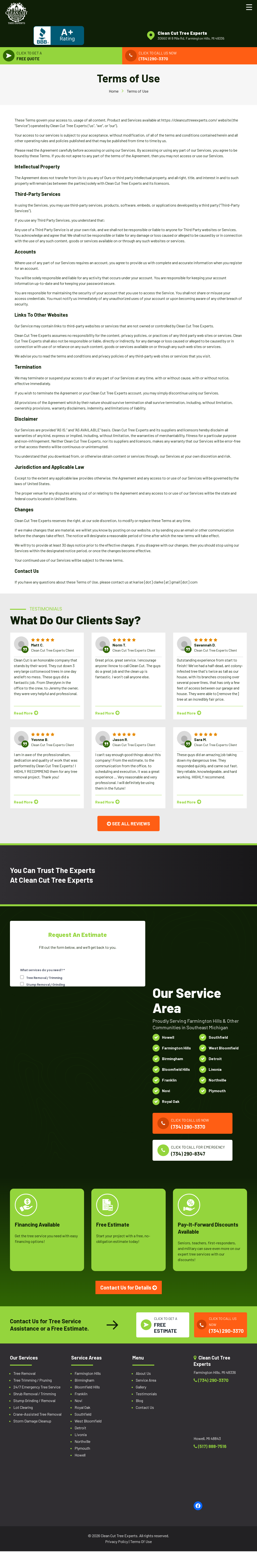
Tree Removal (24, 1374)
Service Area (146, 1381)
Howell (80, 1456)
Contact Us (145, 1408)
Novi (78, 1402)
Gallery (141, 1388)
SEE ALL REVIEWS (128, 825)
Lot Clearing (23, 1408)
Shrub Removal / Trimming (34, 1395)
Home (114, 93)
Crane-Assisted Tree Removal (37, 1415)
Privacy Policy (116, 1542)
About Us (143, 1374)
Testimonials (146, 1395)
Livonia (81, 1436)
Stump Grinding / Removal (34, 1402)
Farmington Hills (88, 1374)
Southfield (83, 1415)
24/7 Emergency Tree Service (36, 1388)
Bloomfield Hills (87, 1388)
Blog (139, 1402)
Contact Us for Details (128, 1286)
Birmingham (84, 1381)
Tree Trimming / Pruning (32, 1381)
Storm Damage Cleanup (32, 1422)
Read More (26, 715)
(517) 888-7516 (210, 1447)
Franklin (81, 1395)
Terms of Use (137, 93)
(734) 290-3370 (211, 1381)
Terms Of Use (141, 1542)
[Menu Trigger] (249, 6)
